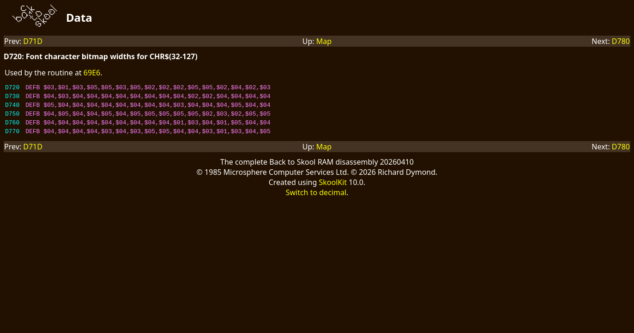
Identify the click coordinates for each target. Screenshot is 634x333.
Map (324, 41)
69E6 (92, 73)
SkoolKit (333, 190)
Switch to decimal (316, 201)
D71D (32, 41)
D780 (621, 41)
